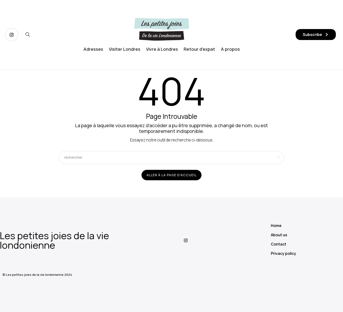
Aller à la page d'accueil (171, 175)
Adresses (93, 49)
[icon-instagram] (11, 34)
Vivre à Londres (162, 49)
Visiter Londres (124, 49)
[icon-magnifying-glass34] (27, 34)
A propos (230, 49)
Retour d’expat (199, 49)
